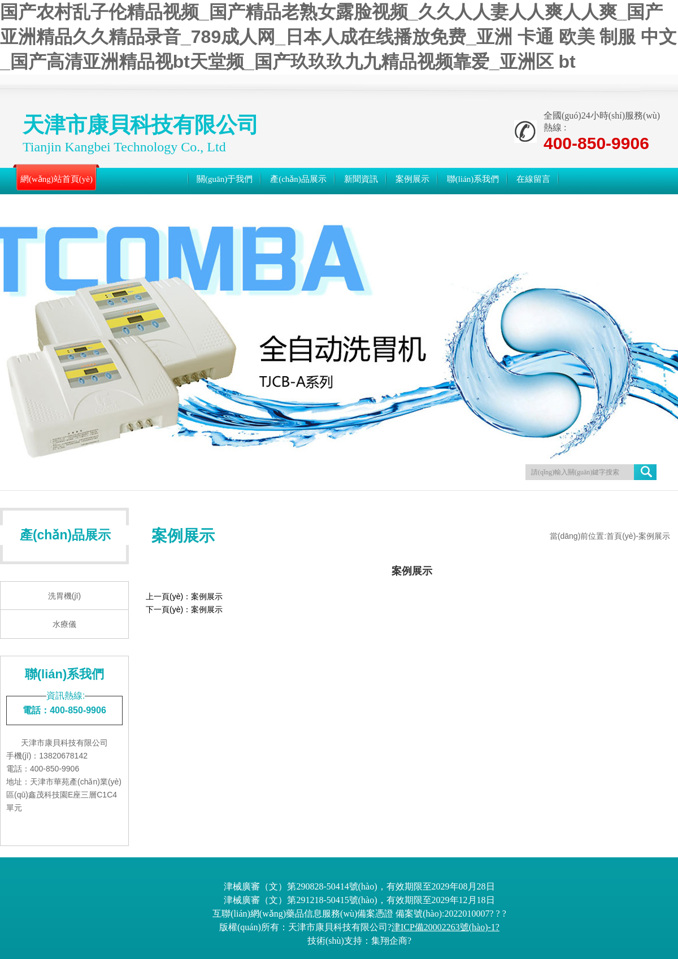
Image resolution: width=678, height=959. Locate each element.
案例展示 (207, 596)
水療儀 (64, 624)
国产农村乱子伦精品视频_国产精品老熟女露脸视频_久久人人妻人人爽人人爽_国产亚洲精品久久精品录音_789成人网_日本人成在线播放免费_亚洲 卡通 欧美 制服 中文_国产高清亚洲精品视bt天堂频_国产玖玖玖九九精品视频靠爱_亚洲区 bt (338, 37)
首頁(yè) (621, 535)
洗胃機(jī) (64, 595)
